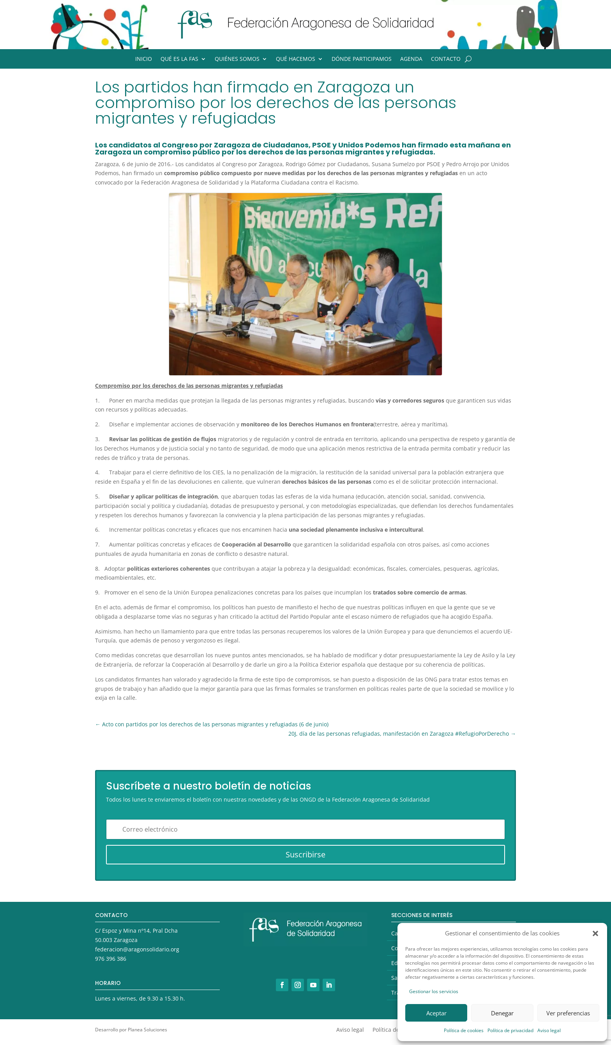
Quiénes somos (237, 59)
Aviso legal (549, 1030)
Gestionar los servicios (433, 991)
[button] (595, 933)
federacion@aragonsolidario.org (137, 949)
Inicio (143, 59)
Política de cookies (464, 1030)
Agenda (411, 59)
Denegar (502, 1013)
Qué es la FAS (179, 59)
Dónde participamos (362, 59)
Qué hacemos (295, 59)
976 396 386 (110, 958)
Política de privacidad (510, 1030)
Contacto (446, 59)
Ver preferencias (568, 1013)
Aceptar (436, 1013)
